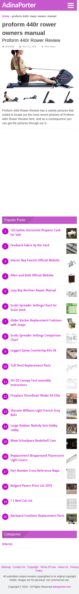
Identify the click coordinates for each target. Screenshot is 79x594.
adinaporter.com (62, 586)
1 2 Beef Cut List (21, 501)
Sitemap (6, 567)
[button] (70, 5)
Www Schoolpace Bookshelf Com (33, 440)
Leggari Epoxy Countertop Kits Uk (33, 350)
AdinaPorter (19, 5)
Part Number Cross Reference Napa (35, 471)
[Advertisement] (39, 171)
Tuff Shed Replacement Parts (31, 365)
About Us (63, 567)
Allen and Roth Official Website (32, 275)
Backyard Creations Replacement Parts (37, 516)
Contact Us (19, 567)
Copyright (32, 567)
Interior (9, 46)
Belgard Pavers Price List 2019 (31, 486)
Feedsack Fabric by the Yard (30, 245)
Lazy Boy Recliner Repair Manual (33, 290)
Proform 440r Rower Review (31, 40)
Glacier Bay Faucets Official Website (35, 260)
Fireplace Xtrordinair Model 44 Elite (35, 395)
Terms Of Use (48, 567)
